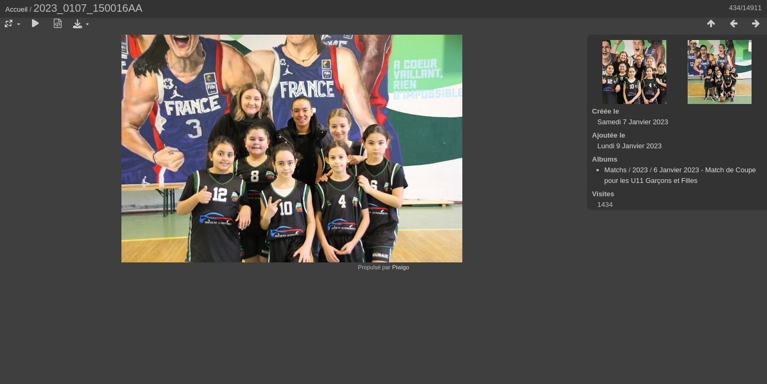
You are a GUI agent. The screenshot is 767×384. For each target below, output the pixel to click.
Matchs (616, 170)
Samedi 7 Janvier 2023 (633, 122)
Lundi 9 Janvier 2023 (630, 146)
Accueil (16, 9)
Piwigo (400, 267)
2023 (640, 170)
